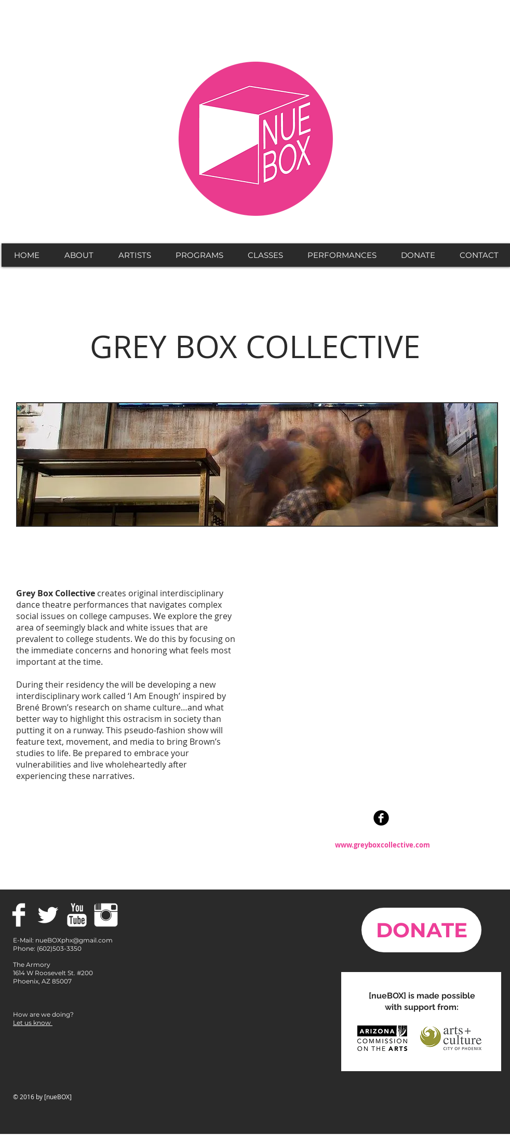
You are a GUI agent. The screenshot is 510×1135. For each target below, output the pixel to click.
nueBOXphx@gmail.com (74, 940)
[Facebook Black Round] (381, 818)
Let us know (32, 1023)
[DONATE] (421, 930)
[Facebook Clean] (19, 915)
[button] (78, 255)
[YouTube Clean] (77, 915)
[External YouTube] (376, 690)
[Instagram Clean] (106, 915)
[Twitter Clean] (48, 915)
